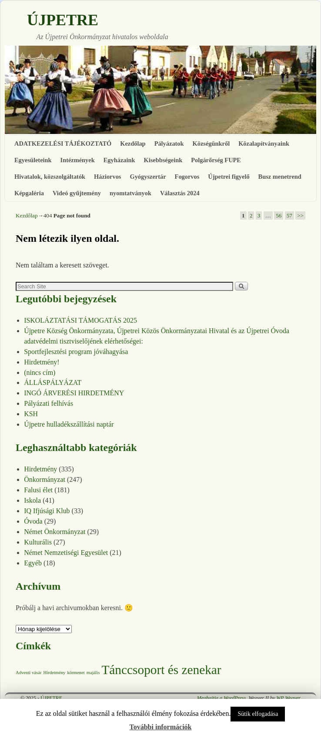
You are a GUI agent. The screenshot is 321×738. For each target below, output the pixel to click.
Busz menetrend (279, 176)
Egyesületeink (33, 160)
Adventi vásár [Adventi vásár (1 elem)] (28, 672)
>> (300, 215)
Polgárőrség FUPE (216, 160)
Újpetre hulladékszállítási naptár (69, 424)
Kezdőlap (132, 143)
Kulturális (38, 542)
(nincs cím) (39, 372)
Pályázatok (169, 143)
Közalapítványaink (263, 143)
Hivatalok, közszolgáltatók (49, 176)
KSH (31, 413)
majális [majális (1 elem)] (93, 672)
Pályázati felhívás (48, 403)
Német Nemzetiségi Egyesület (66, 552)
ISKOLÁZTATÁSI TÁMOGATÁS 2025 (80, 320)
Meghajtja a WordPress (221, 698)
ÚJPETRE (62, 20)
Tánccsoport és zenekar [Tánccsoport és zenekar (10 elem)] (161, 670)
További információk (161, 727)
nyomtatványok (130, 193)
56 (278, 215)
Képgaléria (29, 193)
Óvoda (33, 521)
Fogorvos (187, 176)
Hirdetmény (40, 469)
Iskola (32, 500)
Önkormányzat (44, 479)
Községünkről (211, 143)
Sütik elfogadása (257, 714)
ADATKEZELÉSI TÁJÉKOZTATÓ (62, 143)
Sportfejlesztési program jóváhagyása (76, 351)
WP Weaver (288, 698)
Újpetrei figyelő (228, 176)
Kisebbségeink (163, 160)
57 (289, 215)
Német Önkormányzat (54, 531)
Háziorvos (107, 176)
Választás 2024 (180, 193)
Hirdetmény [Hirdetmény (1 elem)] (54, 672)
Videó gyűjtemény (77, 193)
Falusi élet (38, 490)
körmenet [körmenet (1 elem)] (75, 672)
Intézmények (77, 160)
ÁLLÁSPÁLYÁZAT (52, 382)
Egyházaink (119, 160)
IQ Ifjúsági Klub (47, 510)
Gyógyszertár (148, 176)
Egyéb (33, 563)
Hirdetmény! (42, 362)
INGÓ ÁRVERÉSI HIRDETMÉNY (74, 393)
